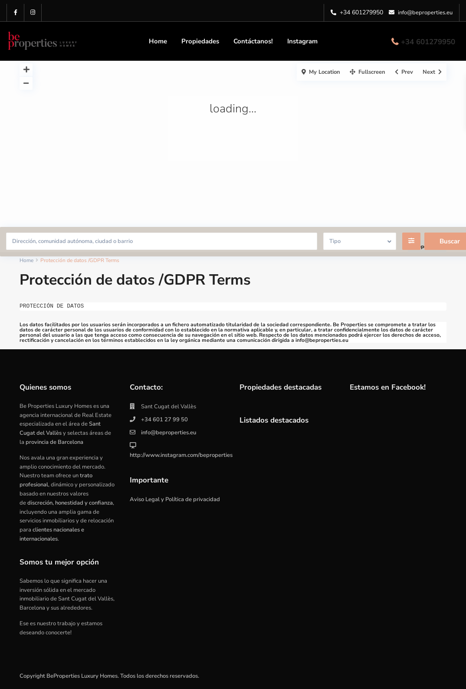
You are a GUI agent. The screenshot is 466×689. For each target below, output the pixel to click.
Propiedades (200, 41)
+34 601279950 (361, 12)
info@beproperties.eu (168, 432)
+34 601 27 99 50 (164, 419)
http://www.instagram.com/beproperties (181, 455)
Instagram (302, 41)
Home (158, 41)
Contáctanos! (253, 41)
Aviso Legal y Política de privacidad (175, 499)
